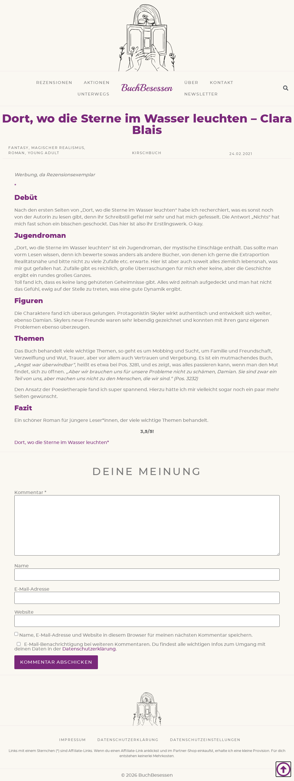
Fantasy (18, 148)
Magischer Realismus (57, 148)
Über (191, 83)
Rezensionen (54, 83)
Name (21, 566)
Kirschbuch (147, 153)
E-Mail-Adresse (31, 589)
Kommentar (30, 492)
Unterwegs (94, 94)
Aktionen (97, 83)
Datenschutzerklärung (89, 649)
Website (24, 612)
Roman (16, 153)
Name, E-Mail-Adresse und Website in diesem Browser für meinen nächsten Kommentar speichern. (136, 635)
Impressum (72, 740)
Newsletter (201, 94)
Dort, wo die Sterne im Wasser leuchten (60, 442)
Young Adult (43, 153)
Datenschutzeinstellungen (205, 740)
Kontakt (221, 83)
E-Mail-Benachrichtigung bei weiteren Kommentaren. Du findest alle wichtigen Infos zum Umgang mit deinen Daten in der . (140, 646)
